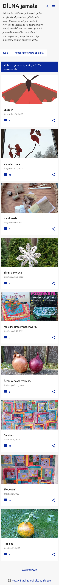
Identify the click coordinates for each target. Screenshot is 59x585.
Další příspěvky (29, 570)
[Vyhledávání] (47, 6)
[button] (53, 121)
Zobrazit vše (10, 69)
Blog (5, 53)
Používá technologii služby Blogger (30, 580)
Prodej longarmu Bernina (29, 53)
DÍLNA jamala (20, 6)
